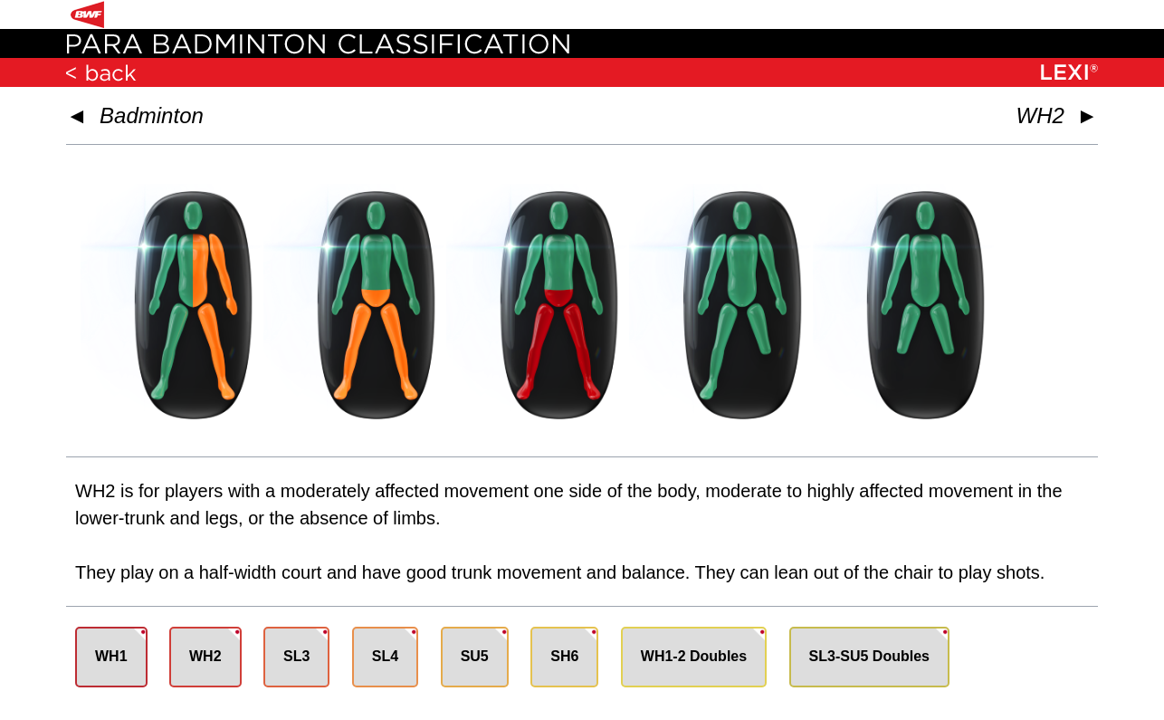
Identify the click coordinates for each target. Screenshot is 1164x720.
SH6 (564, 656)
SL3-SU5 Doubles (869, 656)
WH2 (205, 656)
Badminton (152, 115)
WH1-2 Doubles (694, 656)
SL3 (296, 656)
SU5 (475, 656)
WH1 (111, 656)
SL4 (385, 656)
